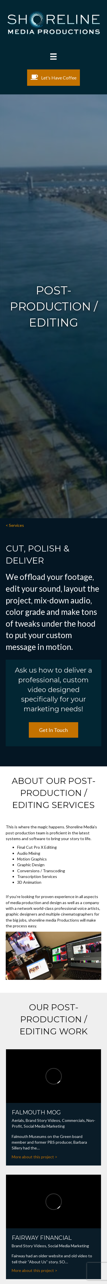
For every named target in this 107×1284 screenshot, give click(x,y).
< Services (15, 525)
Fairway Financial (42, 1237)
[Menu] (53, 56)
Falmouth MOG (36, 1112)
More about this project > (34, 1156)
